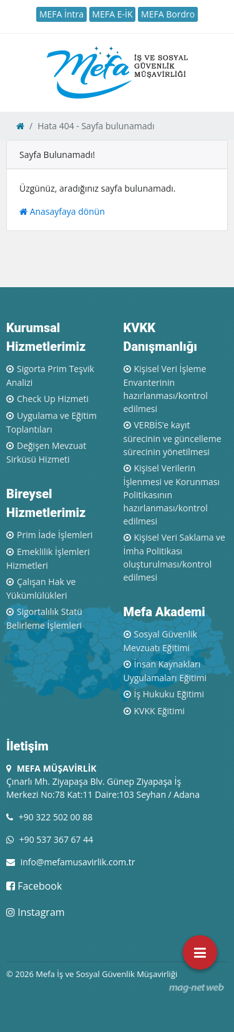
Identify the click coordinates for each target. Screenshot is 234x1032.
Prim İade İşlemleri (55, 535)
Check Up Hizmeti (53, 399)
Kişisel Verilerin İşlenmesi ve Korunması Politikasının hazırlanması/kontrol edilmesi (172, 494)
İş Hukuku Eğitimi (169, 694)
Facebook (34, 886)
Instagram (35, 912)
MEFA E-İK (112, 14)
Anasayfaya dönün (62, 211)
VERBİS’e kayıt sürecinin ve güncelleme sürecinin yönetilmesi (173, 438)
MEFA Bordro (168, 14)
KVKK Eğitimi (159, 711)
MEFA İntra (61, 14)
